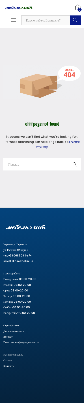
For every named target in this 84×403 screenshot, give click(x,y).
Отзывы (8, 360)
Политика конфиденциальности (21, 342)
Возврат (8, 336)
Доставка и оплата (13, 331)
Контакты (9, 366)
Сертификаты (11, 325)
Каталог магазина (13, 354)
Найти (75, 20)
